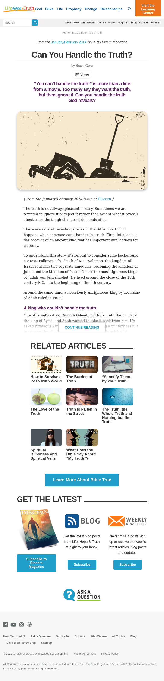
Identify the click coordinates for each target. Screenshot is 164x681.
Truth (98, 32)
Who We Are (88, 22)
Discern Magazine (118, 22)
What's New (72, 22)
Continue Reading (82, 327)
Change (91, 9)
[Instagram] (22, 624)
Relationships (111, 9)
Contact (80, 636)
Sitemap (46, 642)
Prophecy (73, 9)
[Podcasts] (30, 624)
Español (143, 22)
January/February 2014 (68, 42)
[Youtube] (14, 624)
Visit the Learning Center (148, 9)
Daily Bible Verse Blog (21, 642)
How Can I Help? (14, 636)
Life (60, 9)
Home (66, 32)
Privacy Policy (110, 653)
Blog (134, 22)
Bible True (87, 32)
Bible (49, 9)
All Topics (118, 636)
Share (82, 74)
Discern (104, 199)
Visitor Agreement (85, 653)
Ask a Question (41, 636)
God (38, 9)
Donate (101, 22)
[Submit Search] (35, 22)
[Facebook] (6, 624)
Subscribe (82, 564)
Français (156, 22)
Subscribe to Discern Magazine (36, 563)
